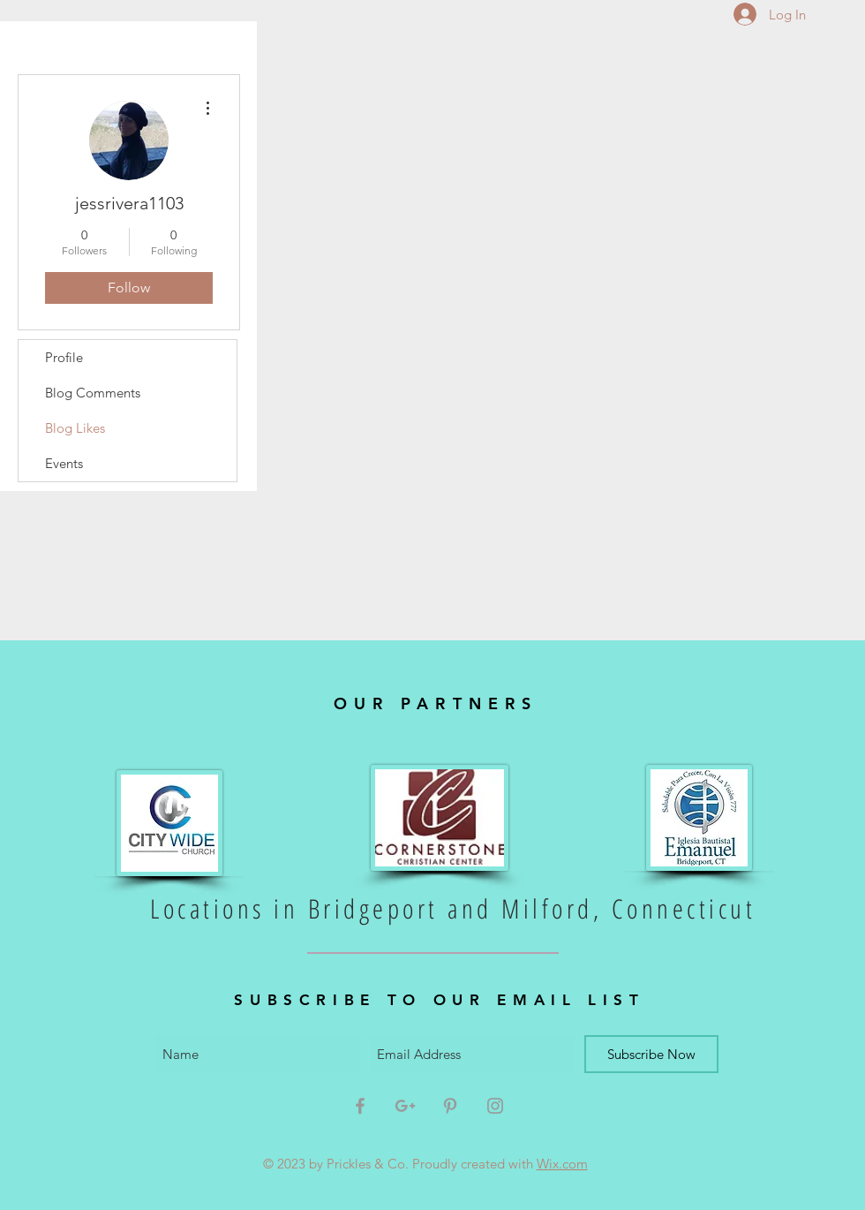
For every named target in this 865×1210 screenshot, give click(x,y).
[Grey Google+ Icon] (405, 1105)
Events (64, 463)
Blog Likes (75, 428)
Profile (64, 357)
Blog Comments (92, 392)
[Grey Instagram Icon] (495, 1105)
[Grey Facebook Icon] (360, 1105)
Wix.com (562, 1163)
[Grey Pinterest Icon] (450, 1105)
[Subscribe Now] (651, 1054)
